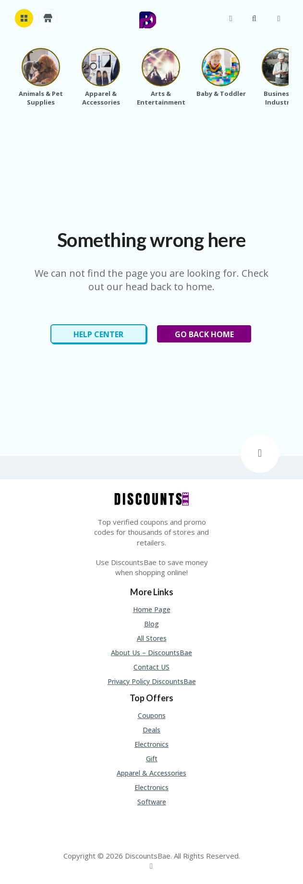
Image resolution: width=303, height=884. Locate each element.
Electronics (151, 744)
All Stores (152, 638)
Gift (152, 758)
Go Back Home (204, 334)
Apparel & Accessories (151, 773)
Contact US (151, 667)
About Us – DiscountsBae (151, 652)
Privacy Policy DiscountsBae (152, 681)
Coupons (152, 715)
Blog (151, 623)
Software (151, 801)
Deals (151, 729)
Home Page (151, 609)
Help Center (98, 334)
